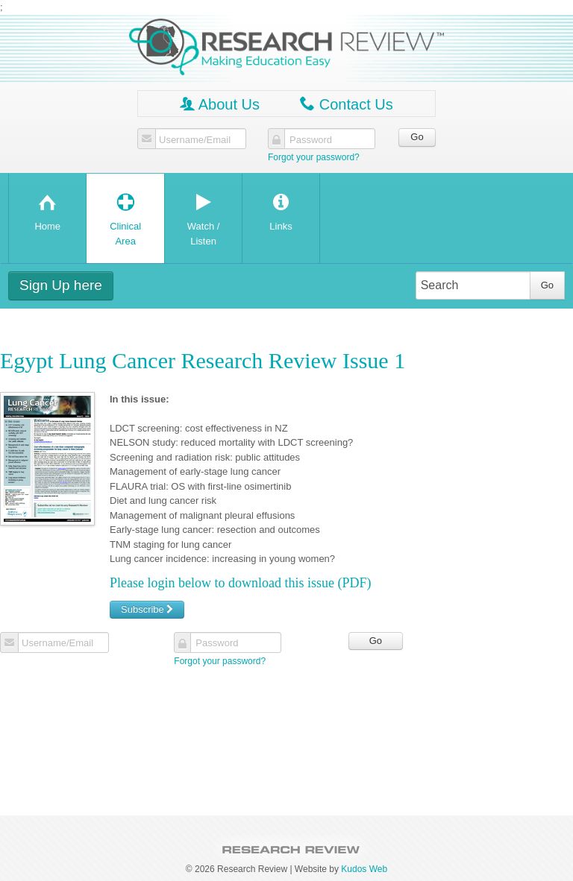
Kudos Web (364, 869)
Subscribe (147, 609)
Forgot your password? (314, 157)
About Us (220, 104)
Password (310, 140)
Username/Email (195, 140)
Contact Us (346, 104)
